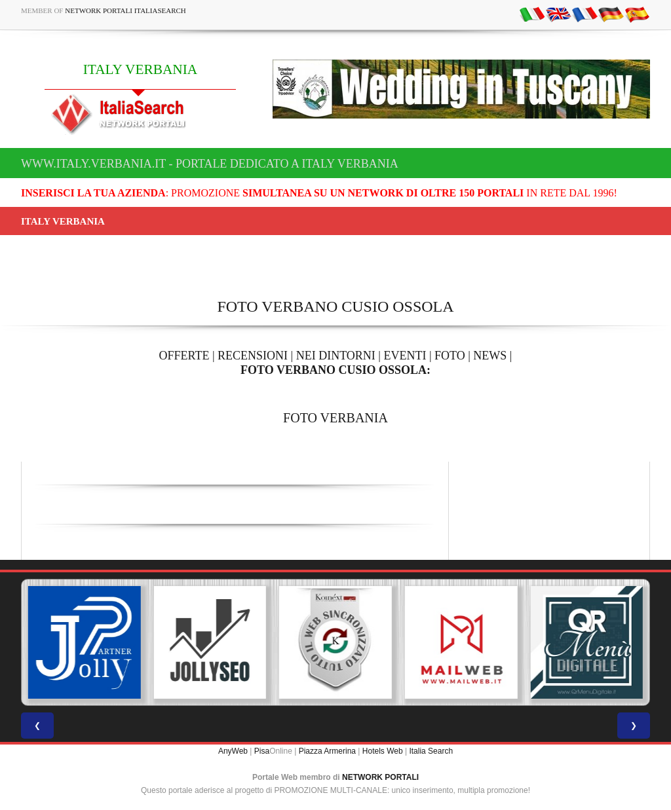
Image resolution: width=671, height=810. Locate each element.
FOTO (449, 355)
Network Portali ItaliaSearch (125, 10)
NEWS (490, 355)
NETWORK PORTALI (380, 777)
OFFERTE (184, 355)
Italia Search (431, 751)
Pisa (261, 751)
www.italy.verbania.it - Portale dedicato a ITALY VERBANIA (209, 163)
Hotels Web (382, 751)
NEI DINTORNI (335, 355)
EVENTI (404, 355)
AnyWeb (233, 751)
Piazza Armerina (327, 751)
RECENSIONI (253, 355)
